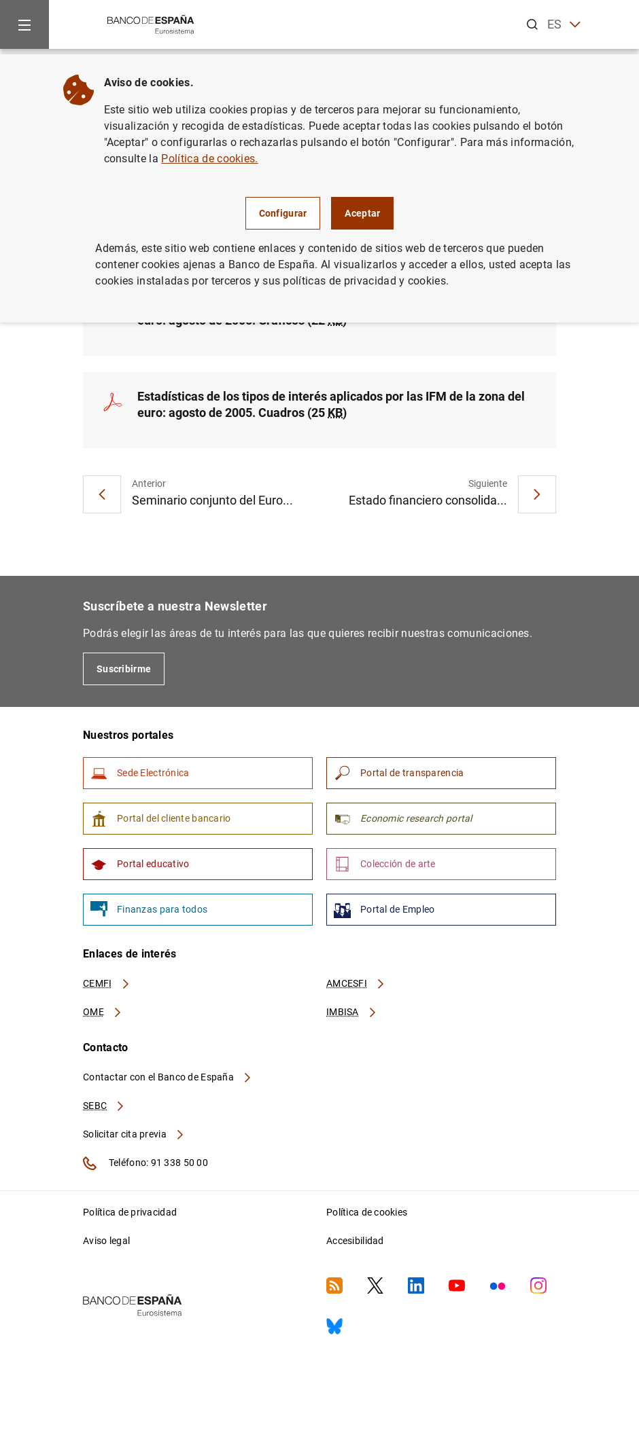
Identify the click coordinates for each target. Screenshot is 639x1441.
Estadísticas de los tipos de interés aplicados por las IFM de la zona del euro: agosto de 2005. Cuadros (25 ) (331, 404)
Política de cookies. (209, 158)
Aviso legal (106, 1240)
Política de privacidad (130, 1212)
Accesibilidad (355, 1240)
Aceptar (362, 213)
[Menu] (24, 24)
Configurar (283, 213)
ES (564, 25)
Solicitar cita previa (134, 1134)
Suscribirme (124, 668)
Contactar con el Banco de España (168, 1077)
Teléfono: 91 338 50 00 (145, 1163)
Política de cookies (366, 1212)
